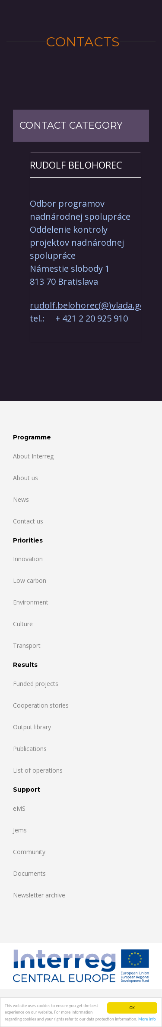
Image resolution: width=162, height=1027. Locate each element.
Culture (23, 624)
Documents (29, 873)
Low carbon (29, 580)
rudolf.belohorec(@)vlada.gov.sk (95, 305)
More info (147, 1019)
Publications (30, 748)
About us (25, 478)
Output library (32, 727)
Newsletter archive (39, 895)
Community (29, 852)
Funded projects (35, 683)
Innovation (28, 559)
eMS (19, 808)
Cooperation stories (41, 705)
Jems (20, 830)
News (21, 499)
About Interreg (33, 456)
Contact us (28, 521)
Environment (30, 602)
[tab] (85, 165)
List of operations (38, 770)
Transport (27, 645)
